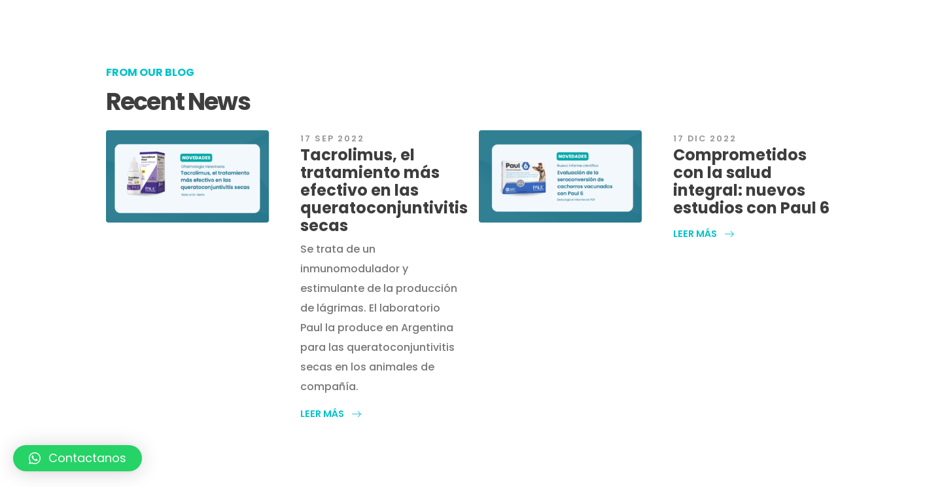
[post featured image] (187, 176)
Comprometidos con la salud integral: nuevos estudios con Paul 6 (751, 181)
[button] (331, 413)
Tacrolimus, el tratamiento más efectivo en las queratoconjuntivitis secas (384, 190)
